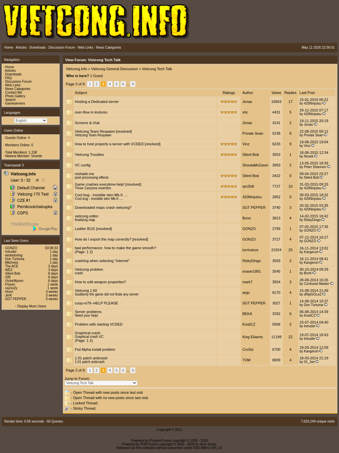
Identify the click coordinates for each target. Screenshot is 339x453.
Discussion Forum (18, 81)
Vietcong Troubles (89, 155)
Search (10, 100)
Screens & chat (87, 123)
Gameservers (15, 103)
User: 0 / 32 (20, 180)
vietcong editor (87, 216)
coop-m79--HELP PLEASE (96, 303)
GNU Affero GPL (205, 448)
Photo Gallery (15, 96)
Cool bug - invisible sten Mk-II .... (101, 195)
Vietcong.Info (76, 69)
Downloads (13, 74)
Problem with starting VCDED (98, 324)
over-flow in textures (91, 112)
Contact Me (13, 92)
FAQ (8, 78)
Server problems (88, 312)
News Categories (17, 89)
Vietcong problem (89, 269)
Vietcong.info (23, 174)
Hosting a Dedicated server (97, 102)
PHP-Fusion (149, 444)
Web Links (13, 85)
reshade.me (84, 174)
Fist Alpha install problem (95, 349)
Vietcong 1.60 (86, 291)
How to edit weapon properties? (100, 282)
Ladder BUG (85, 229)
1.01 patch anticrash (91, 358)
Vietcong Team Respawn (95, 131)
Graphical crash (87, 333)
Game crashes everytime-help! (99, 184)
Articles (10, 70)
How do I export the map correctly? (103, 239)
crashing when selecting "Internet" (102, 261)
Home (9, 67)
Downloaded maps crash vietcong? (103, 207)
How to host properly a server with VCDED (109, 144)
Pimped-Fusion (160, 440)
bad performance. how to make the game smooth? (115, 248)
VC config (83, 165)
